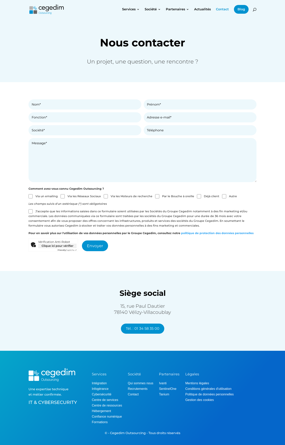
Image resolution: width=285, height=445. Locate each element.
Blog (241, 9)
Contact (222, 9)
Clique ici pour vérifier (57, 246)
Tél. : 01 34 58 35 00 (142, 328)
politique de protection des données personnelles (217, 233)
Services (129, 9)
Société (151, 9)
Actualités (202, 9)
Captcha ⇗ (67, 250)
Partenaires (175, 9)
